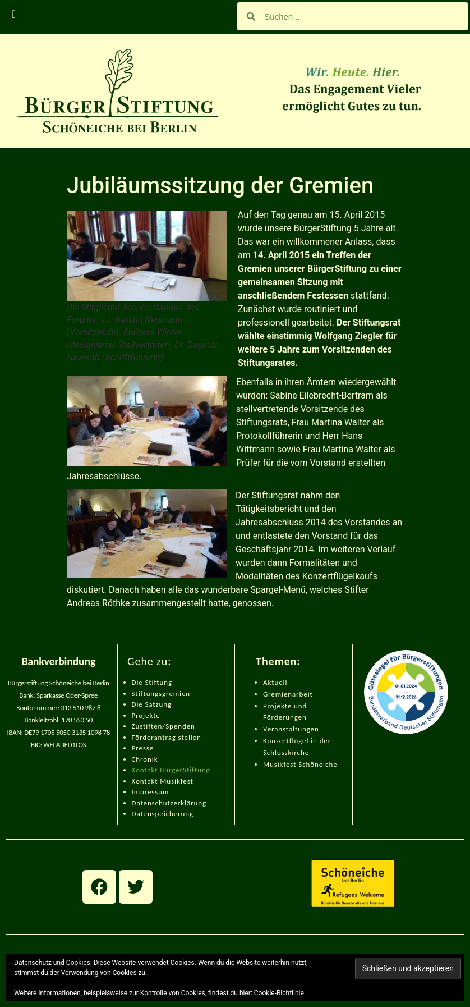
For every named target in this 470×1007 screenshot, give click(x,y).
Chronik (145, 759)
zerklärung (188, 803)
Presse (143, 748)
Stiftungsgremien (161, 693)
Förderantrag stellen (166, 737)
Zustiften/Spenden (163, 726)
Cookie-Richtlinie (279, 993)
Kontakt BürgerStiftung (171, 770)
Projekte (146, 715)
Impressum (150, 792)
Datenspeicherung (163, 813)
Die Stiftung (152, 682)
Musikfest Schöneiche (300, 764)
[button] (14, 14)
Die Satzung (152, 704)
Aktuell (275, 682)
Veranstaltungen (291, 729)
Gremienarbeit (288, 694)
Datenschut (151, 803)
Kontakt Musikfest (162, 781)
